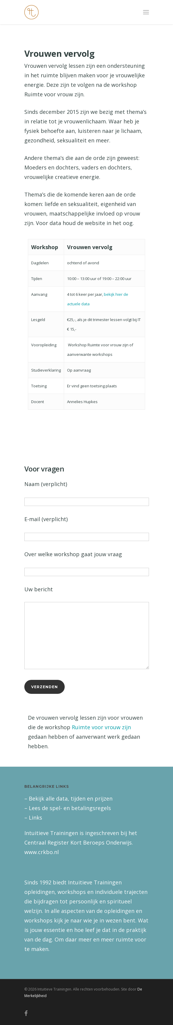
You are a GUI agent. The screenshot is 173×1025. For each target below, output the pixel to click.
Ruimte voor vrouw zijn (101, 727)
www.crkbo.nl (41, 852)
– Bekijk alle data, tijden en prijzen (68, 798)
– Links (33, 817)
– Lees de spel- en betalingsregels (67, 808)
